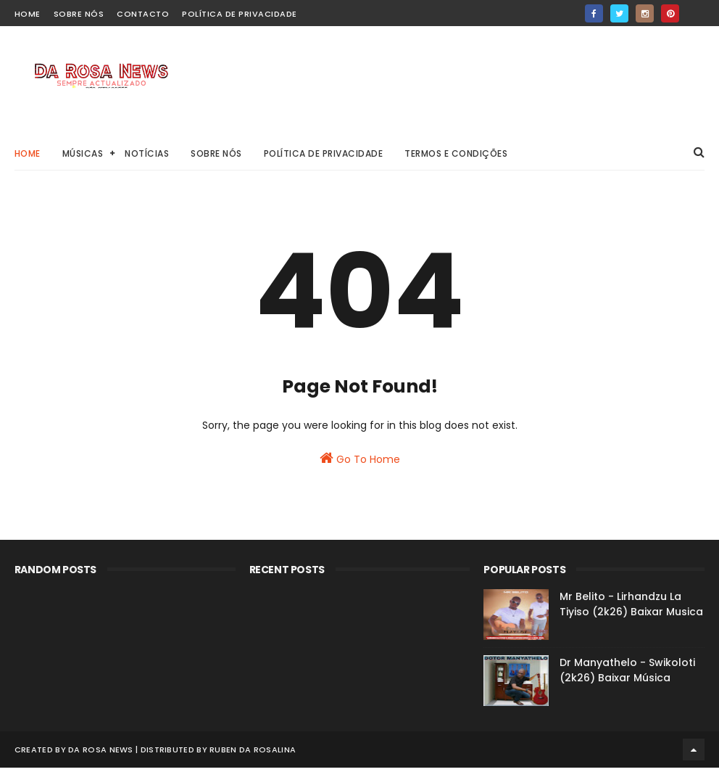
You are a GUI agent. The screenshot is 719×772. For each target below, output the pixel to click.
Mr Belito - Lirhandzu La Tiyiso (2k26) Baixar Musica (631, 612)
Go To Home (360, 470)
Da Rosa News (100, 754)
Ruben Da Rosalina (252, 754)
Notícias (147, 153)
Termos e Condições (455, 153)
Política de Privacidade (239, 14)
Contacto (143, 14)
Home (27, 153)
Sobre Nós (79, 14)
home (27, 14)
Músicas (83, 153)
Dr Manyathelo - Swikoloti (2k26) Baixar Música (627, 678)
